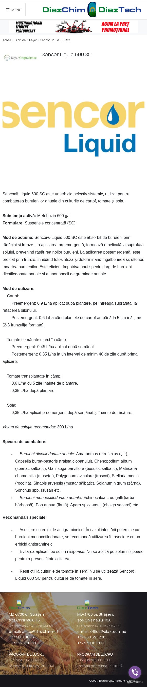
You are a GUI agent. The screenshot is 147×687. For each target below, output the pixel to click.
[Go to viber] (134, 672)
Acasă (7, 40)
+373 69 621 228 (91, 637)
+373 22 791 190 (22, 643)
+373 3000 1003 (90, 643)
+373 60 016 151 (22, 637)
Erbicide (20, 40)
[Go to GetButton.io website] (135, 681)
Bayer (33, 40)
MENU (14, 9)
